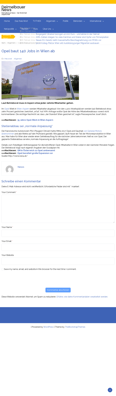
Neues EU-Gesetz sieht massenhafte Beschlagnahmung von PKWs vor (68, 40)
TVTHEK (37, 21)
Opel (6, 109)
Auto (35, 29)
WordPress (48, 327)
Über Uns (47, 29)
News (21, 166)
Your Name (6, 227)
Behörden (77, 21)
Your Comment (8, 192)
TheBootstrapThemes (75, 327)
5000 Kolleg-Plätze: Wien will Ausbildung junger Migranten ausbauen (67, 43)
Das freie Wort (21, 21)
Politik (65, 21)
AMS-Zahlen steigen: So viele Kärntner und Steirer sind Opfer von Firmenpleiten (72, 37)
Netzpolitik (9, 29)
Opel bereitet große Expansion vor (35, 153)
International (95, 21)
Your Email (6, 241)
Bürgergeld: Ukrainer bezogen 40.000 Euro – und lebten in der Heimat (68, 34)
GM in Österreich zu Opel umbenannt (36, 150)
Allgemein (50, 21)
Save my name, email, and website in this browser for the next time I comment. (40, 269)
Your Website (7, 255)
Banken (24, 29)
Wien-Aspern (23, 109)
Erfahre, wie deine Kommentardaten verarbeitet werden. (82, 297)
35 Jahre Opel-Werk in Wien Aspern (35, 120)
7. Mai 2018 (7, 59)
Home (7, 21)
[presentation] (20, 279)
